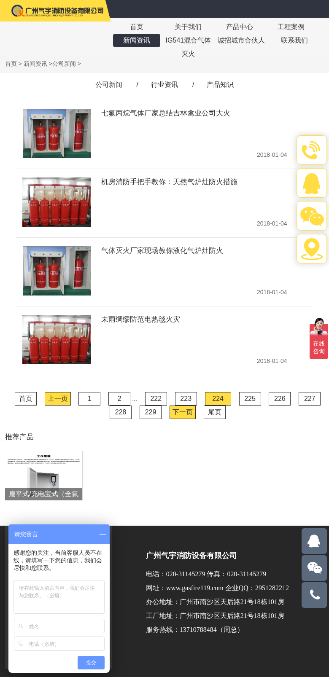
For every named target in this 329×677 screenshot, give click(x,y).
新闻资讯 (136, 40)
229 (150, 412)
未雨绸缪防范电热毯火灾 (140, 319)
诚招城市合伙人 (241, 40)
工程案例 (291, 26)
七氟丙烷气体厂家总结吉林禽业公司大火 (165, 113)
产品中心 (239, 26)
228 (121, 412)
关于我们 (188, 26)
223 (185, 398)
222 (156, 398)
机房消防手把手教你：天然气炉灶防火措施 (169, 182)
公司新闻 (64, 63)
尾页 (214, 412)
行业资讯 (164, 84)
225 (250, 398)
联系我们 (294, 40)
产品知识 (220, 84)
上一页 (58, 398)
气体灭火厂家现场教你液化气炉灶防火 (162, 251)
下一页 (183, 412)
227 (310, 398)
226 (280, 398)
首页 (136, 26)
